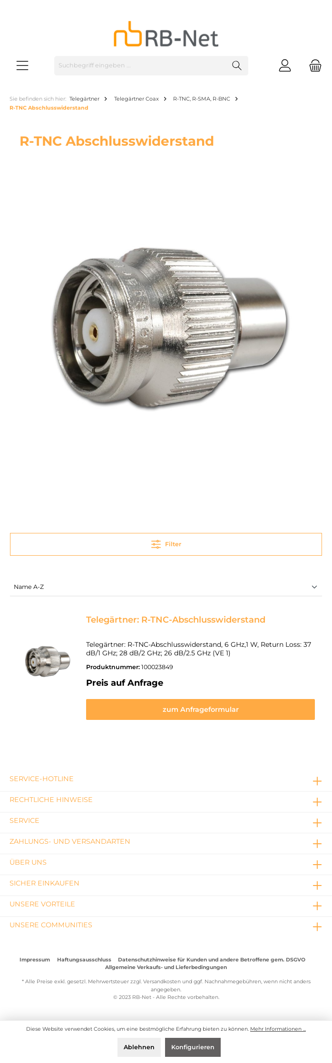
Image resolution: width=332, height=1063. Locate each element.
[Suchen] (237, 65)
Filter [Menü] (166, 542)
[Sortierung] (166, 587)
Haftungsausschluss (84, 960)
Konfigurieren (193, 1047)
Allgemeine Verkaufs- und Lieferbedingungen (166, 967)
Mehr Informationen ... (278, 1029)
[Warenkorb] (312, 65)
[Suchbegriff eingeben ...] (140, 65)
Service (24, 820)
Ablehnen (139, 1047)
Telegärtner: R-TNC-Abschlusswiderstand (175, 620)
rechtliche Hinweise (51, 799)
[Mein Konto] (285, 65)
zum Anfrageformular (201, 709)
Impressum (35, 960)
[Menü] (22, 65)
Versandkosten (162, 982)
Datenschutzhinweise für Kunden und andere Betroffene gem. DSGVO (211, 960)
